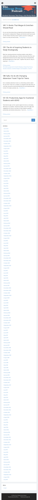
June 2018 (6, 362)
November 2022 (7, 230)
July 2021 (6, 270)
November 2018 (7, 350)
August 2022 (6, 238)
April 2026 (6, 128)
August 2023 (6, 208)
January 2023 (7, 225)
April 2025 (6, 158)
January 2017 (6, 404)
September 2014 (7, 474)
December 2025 (7, 138)
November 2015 (7, 439)
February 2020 (7, 312)
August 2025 (7, 148)
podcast (8, 41)
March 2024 (6, 190)
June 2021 (6, 273)
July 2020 (6, 300)
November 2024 (7, 171)
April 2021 (6, 278)
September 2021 (7, 265)
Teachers (30, 68)
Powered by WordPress (13, 496)
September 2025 (7, 146)
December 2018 (7, 347)
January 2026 (7, 136)
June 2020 (6, 302)
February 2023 (7, 223)
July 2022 (6, 240)
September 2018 (7, 355)
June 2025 (6, 153)
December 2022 (7, 228)
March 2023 (6, 220)
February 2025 (7, 163)
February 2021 (7, 283)
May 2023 (6, 215)
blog (5, 41)
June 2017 (6, 392)
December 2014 (7, 467)
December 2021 (7, 258)
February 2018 (7, 372)
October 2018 (7, 352)
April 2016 (6, 427)
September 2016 (7, 414)
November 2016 (7, 409)
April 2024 (6, 188)
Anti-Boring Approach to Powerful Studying (13, 67)
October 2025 (7, 143)
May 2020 (6, 305)
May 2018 (6, 365)
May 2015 (6, 454)
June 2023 (6, 213)
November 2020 (7, 290)
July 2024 (6, 180)
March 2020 (6, 310)
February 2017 (7, 402)
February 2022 (7, 253)
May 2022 (6, 245)
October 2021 (7, 263)
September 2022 (7, 235)
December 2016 (7, 407)
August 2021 (6, 268)
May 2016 (6, 424)
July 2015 (6, 449)
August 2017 (6, 387)
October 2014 (7, 472)
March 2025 (6, 161)
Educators (9, 68)
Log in (5, 488)
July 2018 (6, 360)
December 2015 (7, 437)
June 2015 (6, 452)
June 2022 (6, 243)
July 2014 (6, 479)
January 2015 (6, 464)
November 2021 (7, 260)
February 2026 (7, 133)
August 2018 (6, 357)
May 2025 (6, 156)
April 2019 (6, 337)
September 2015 (7, 444)
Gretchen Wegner (16, 68)
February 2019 (7, 342)
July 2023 (6, 210)
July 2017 (6, 390)
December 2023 (7, 198)
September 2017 (7, 385)
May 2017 (6, 395)
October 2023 (7, 203)
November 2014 (7, 469)
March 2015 (6, 459)
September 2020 (7, 295)
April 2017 (6, 397)
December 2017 (7, 377)
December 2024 (7, 168)
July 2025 (6, 151)
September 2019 (7, 325)
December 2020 (7, 288)
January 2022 (7, 255)
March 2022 (6, 250)
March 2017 (6, 399)
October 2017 (7, 382)
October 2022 (7, 233)
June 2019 (6, 332)
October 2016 (7, 412)
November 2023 (7, 200)
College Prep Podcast (28, 67)
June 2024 (6, 183)
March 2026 (6, 131)
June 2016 (6, 422)
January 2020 (7, 315)
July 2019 (6, 330)
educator (5, 68)
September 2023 (7, 205)
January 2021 (6, 285)
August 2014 (6, 477)
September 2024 (7, 175)
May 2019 (6, 335)
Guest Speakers (24, 68)
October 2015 (7, 442)
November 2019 (7, 320)
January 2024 (7, 195)
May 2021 (6, 275)
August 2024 (7, 178)
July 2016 (6, 419)
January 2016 (6, 434)
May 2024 (6, 185)
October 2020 (7, 293)
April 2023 (6, 218)
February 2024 (7, 193)
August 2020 (7, 297)
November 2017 (7, 380)
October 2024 (7, 173)
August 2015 (6, 447)
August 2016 (6, 417)
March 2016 (6, 429)
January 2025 (7, 166)
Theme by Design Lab (25, 496)
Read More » (23, 37)
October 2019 (7, 322)
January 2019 (6, 345)
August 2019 (6, 327)
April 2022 (6, 248)
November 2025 (7, 141)
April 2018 (6, 367)
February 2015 (7, 462)
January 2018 (6, 375)
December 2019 (7, 317)
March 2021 (6, 280)
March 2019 (6, 340)
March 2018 (6, 370)
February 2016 (7, 432)
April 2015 (6, 457)
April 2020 (6, 307)
